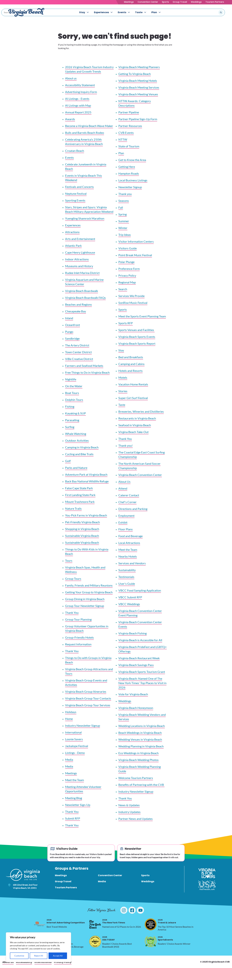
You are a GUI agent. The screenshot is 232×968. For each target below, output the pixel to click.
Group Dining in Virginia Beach (84, 599)
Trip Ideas (124, 234)
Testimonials (126, 577)
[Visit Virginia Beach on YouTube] (140, 910)
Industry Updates (129, 812)
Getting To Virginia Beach (134, 74)
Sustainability (127, 570)
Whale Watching (75, 433)
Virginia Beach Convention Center (140, 475)
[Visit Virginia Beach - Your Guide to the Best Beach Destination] (26, 12)
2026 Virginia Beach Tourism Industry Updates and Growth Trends (89, 69)
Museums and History (79, 266)
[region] (38, 947)
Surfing (69, 427)
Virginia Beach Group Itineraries (85, 691)
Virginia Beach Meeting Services (138, 87)
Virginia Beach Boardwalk (81, 291)
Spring (122, 214)
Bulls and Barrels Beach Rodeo (84, 132)
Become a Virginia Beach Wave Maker (89, 126)
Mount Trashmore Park (80, 501)
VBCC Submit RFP (130, 597)
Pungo (69, 331)
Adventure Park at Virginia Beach (86, 474)
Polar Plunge (126, 262)
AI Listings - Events (77, 98)
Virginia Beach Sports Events (136, 336)
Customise (19, 955)
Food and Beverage (130, 536)
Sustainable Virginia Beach (82, 535)
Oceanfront (72, 325)
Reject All (38, 955)
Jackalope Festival (76, 746)
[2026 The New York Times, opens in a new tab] (95, 924)
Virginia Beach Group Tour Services (87, 705)
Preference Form (129, 268)
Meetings (129, 1)
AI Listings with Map (78, 105)
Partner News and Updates (135, 818)
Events (69, 157)
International (73, 732)
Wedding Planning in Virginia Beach (141, 746)
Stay (121, 350)
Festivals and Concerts (79, 187)
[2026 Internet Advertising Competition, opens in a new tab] (39, 924)
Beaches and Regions (78, 304)
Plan (121, 153)
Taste (121, 404)
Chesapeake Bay (75, 311)
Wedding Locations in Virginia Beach (141, 726)
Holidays (70, 712)
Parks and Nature (76, 467)
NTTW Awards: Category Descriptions (134, 103)
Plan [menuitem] (154, 12)
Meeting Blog (73, 798)
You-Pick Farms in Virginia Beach (86, 515)
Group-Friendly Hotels (79, 637)
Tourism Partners (215, 1)
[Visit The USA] (207, 885)
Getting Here (126, 166)
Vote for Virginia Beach (133, 694)
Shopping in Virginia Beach (82, 529)
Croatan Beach (74, 150)
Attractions (72, 232)
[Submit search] (220, 12)
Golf (68, 461)
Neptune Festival (76, 193)
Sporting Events (75, 200)
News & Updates (129, 805)
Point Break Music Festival (135, 255)
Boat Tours (72, 393)
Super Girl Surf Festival (133, 398)
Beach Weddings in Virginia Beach (140, 732)
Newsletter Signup (130, 187)
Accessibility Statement (80, 85)
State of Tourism (128, 146)
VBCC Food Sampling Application (139, 590)
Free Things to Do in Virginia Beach (87, 372)
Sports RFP (125, 323)
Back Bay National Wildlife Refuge (87, 481)
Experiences (73, 225)
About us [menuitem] (8, 962)
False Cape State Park (79, 488)
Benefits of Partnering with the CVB (141, 784)
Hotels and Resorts (130, 370)
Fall (120, 207)
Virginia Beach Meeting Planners (139, 67)
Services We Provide (131, 296)
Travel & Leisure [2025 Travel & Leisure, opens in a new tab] (167, 921)
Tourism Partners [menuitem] (66, 887)
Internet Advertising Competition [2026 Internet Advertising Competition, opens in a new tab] (66, 921)
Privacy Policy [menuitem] (62, 962)
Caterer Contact (128, 495)
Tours (68, 560)
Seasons (123, 200)
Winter (122, 228)
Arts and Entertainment (80, 239)
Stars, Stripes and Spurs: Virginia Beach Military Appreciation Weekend (89, 209)
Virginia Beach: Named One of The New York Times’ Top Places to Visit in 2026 (142, 683)
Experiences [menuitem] (101, 12)
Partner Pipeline (128, 112)
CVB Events (126, 132)
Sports (165, 1)
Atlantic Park (73, 245)
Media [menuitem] (102, 881)
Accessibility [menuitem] (24, 962)
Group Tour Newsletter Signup (84, 606)
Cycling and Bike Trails (79, 454)
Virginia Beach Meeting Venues (138, 94)
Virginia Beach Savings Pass (136, 665)
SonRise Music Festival (132, 302)
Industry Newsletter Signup (82, 725)
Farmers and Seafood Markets (84, 365)
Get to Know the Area (132, 160)
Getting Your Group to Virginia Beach (89, 592)
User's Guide (126, 583)
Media (69, 759)
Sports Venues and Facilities (136, 330)
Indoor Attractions (77, 259)
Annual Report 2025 (78, 112)
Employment (126, 515)
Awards (70, 119)
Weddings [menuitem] (147, 881)
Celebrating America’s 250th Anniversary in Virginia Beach (84, 142)
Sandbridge (72, 338)
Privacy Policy (127, 275)
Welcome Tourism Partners (135, 778)
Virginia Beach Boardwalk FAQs (85, 297)
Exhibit (122, 522)
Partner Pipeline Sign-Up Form (137, 119)
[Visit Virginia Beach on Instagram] (123, 910)
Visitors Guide (127, 248)
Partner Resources (130, 126)
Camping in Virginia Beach (82, 447)
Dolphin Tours (74, 399)
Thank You (72, 612)
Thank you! (125, 445)
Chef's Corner (127, 502)
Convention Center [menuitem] (110, 875)
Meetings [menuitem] (61, 875)
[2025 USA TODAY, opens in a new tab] (95, 941)
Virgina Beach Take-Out (133, 432)
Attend (122, 488)
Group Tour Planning (78, 619)
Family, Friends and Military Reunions (89, 585)
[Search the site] (211, 12)
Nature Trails (73, 508)
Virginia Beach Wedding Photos (138, 760)
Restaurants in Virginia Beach (137, 418)
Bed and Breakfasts (130, 357)
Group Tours (73, 578)
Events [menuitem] (122, 12)
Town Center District (78, 352)
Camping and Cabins (131, 364)
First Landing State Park (80, 495)
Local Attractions (129, 543)
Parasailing (72, 420)
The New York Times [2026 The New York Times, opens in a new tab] (113, 921)
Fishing (69, 406)
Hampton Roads (128, 173)
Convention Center (148, 1)
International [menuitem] (43, 962)
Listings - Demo (75, 752)
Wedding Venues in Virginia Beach (140, 739)
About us (71, 78)
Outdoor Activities (77, 440)
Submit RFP (72, 818)
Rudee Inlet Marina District (82, 273)
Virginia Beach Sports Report (136, 343)
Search (122, 289)
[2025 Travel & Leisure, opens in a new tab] (151, 924)
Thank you (125, 194)
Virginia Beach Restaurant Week (139, 658)
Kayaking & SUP (75, 413)
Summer (123, 221)
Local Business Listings (132, 180)
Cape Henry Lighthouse (80, 252)
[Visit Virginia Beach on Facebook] (132, 910)
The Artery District (77, 345)
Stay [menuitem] (82, 12)
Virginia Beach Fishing (132, 633)
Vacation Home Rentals (133, 384)
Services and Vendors (132, 563)
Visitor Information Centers (136, 241)
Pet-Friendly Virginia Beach (82, 522)
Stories (122, 391)
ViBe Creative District (79, 359)
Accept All (58, 955)
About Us (124, 481)
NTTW (122, 139)
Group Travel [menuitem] (63, 881)
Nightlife (70, 379)
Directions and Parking (132, 509)
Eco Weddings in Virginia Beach (138, 753)
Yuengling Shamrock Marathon (84, 218)
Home (69, 718)
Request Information (78, 644)
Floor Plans (125, 529)
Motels (122, 377)
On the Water (73, 386)
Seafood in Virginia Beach (134, 425)
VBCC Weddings (129, 604)
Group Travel (180, 1)
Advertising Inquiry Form (81, 92)
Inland (69, 318)
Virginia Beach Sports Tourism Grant (141, 671)
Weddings (196, 1)
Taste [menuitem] (138, 12)
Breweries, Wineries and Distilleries (141, 411)
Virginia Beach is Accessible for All (140, 640)
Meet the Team (74, 780)
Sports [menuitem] (145, 875)
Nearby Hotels (127, 556)
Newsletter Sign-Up (77, 805)
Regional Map (127, 282)
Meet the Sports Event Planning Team (142, 316)
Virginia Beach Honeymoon (135, 708)
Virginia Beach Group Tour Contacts (88, 698)
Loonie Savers (74, 739)
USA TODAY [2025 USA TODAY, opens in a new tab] (108, 938)
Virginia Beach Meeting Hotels (137, 80)
